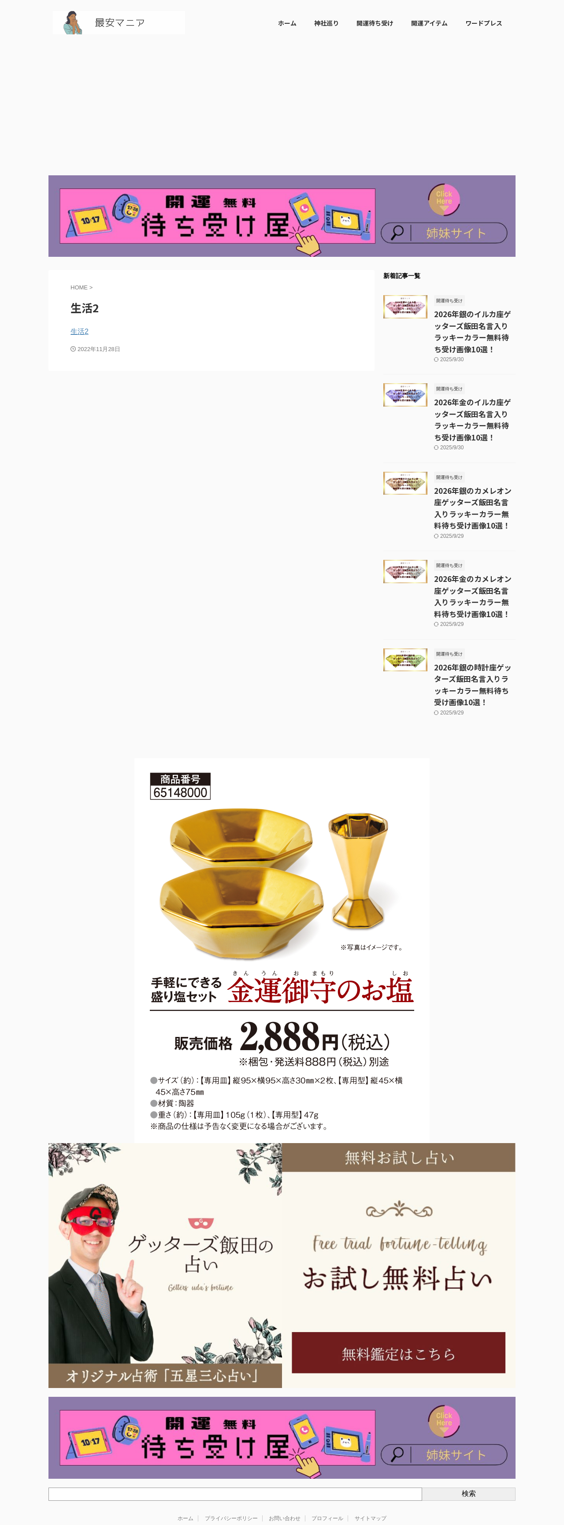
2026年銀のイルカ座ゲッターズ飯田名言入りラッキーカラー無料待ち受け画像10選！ (474, 323)
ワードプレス (483, 23)
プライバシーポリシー (231, 1461)
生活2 (79, 331)
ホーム (287, 23)
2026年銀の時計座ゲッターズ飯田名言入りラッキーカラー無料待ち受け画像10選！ (475, 635)
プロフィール (327, 1461)
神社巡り (326, 23)
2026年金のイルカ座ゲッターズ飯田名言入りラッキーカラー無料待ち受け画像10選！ (474, 396)
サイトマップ (370, 1461)
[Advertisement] (282, 109)
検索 (469, 1436)
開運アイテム (429, 23)
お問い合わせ (285, 1461)
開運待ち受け (374, 23)
